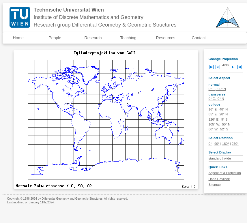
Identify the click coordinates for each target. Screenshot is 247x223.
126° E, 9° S (218, 119)
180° (225, 143)
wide (227, 158)
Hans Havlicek (219, 179)
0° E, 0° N (216, 98)
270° (235, 143)
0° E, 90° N (217, 89)
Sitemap (215, 184)
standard (215, 158)
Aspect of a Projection (225, 173)
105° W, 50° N (220, 124)
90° (216, 143)
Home (18, 37)
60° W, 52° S (219, 129)
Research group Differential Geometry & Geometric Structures (105, 25)
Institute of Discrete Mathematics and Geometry (88, 17)
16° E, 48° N (218, 109)
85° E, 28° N (218, 114)
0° (210, 143)
